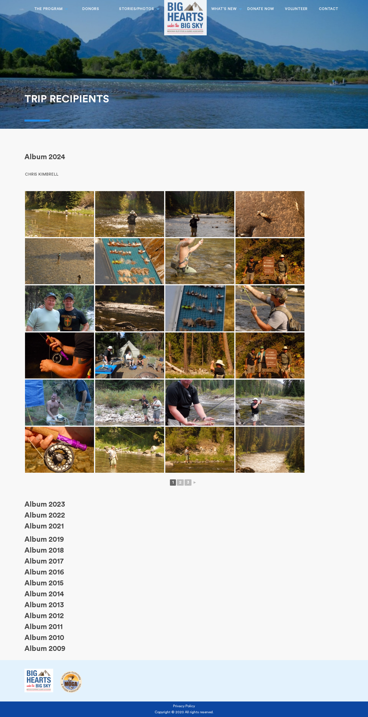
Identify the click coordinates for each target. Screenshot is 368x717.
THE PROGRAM (48, 9)
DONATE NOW (260, 9)
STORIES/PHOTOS (136, 9)
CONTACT (328, 9)
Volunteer (296, 9)
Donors (90, 9)
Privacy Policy (184, 706)
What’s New (223, 9)
